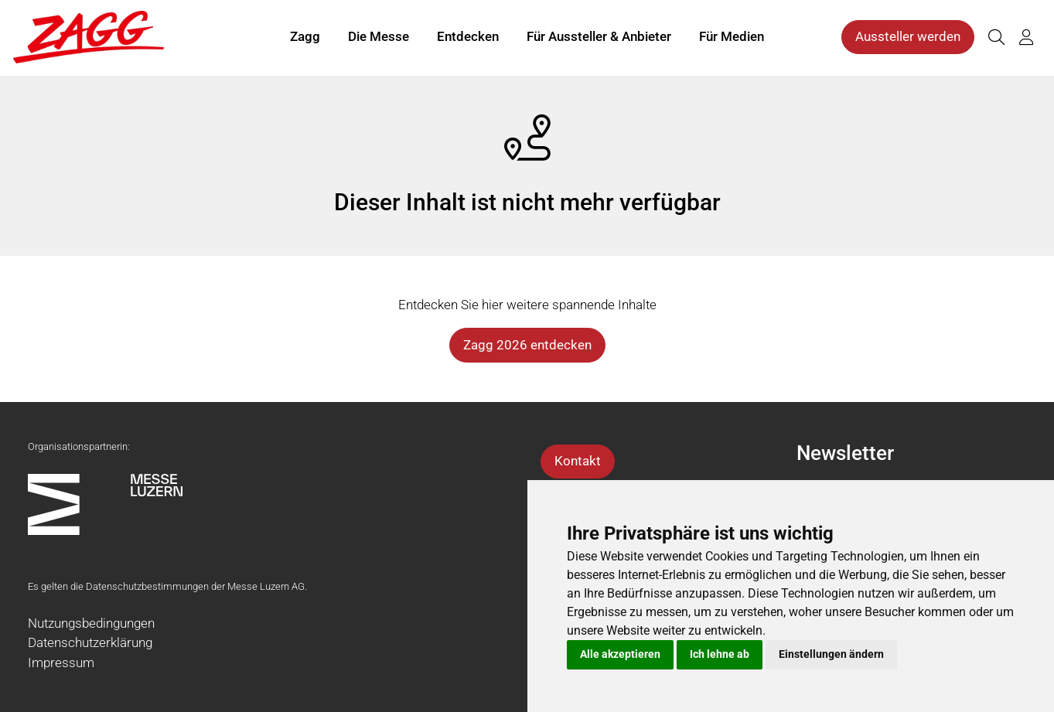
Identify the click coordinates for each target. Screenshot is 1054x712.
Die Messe (378, 37)
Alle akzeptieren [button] (620, 654)
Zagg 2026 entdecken (527, 345)
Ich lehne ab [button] (719, 654)
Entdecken (468, 37)
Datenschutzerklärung (90, 642)
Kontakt (577, 460)
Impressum (61, 662)
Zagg (305, 37)
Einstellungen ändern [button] (831, 654)
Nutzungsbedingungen (91, 623)
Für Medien (731, 37)
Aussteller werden (907, 37)
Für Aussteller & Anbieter (599, 37)
